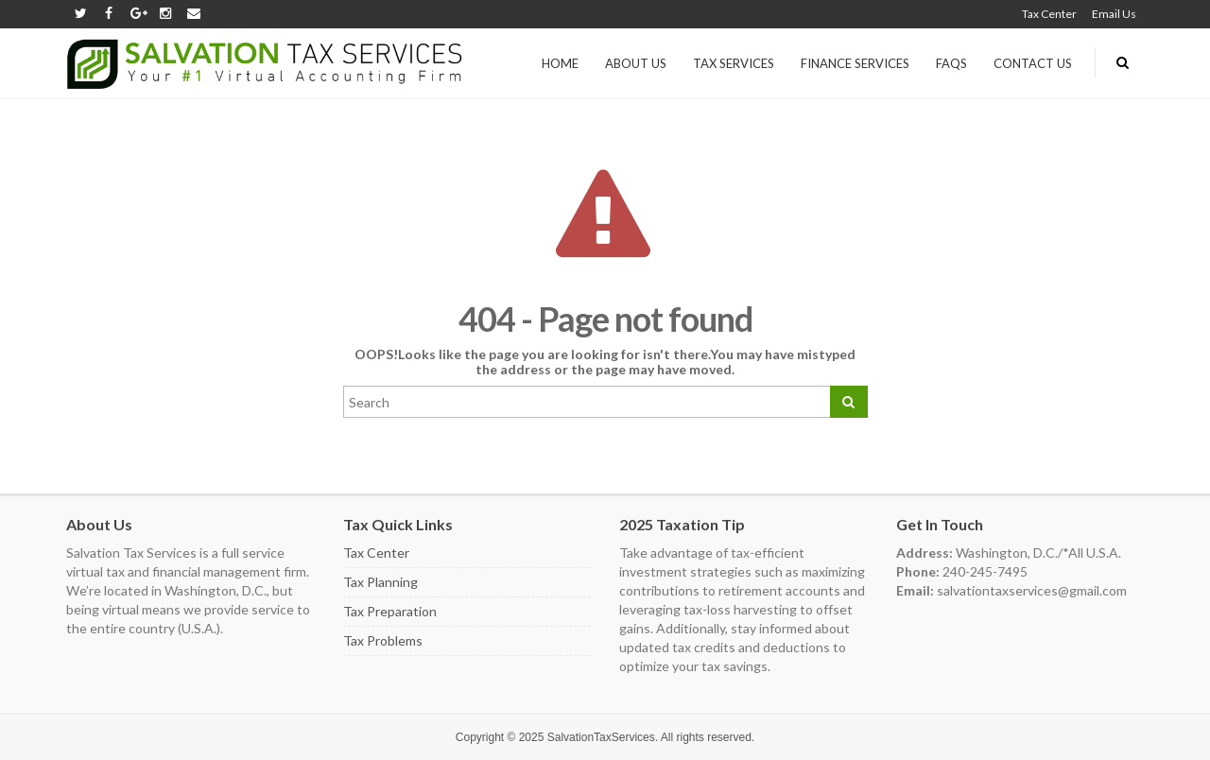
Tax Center (1049, 14)
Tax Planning (380, 582)
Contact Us (1033, 63)
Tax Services (733, 63)
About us (635, 63)
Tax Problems (383, 640)
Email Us (1114, 14)
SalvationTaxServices (601, 737)
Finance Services (855, 63)
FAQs (951, 63)
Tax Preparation (390, 611)
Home (560, 63)
